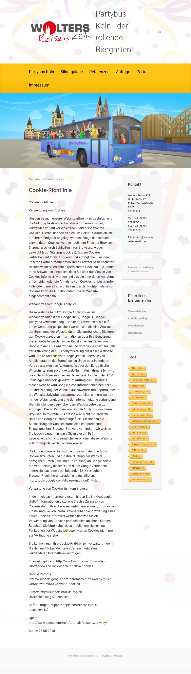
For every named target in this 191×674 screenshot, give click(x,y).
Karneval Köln (138, 468)
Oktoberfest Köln (139, 438)
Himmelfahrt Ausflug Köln (143, 380)
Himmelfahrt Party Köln (142, 462)
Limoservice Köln (139, 427)
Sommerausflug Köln (141, 415)
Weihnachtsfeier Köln (141, 403)
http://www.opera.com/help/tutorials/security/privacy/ (68, 623)
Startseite (34, 179)
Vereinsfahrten (137, 311)
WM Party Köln (138, 397)
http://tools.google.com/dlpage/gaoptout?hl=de (63, 480)
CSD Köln (136, 456)
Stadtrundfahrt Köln (141, 480)
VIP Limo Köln (138, 374)
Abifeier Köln (138, 368)
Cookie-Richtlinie (138, 271)
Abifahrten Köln (139, 433)
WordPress (118, 656)
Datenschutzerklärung (141, 267)
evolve (71, 656)
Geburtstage (135, 332)
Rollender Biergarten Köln (143, 444)
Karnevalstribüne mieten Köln (145, 421)
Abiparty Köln (138, 386)
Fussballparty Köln (140, 392)
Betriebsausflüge (138, 318)
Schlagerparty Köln (140, 474)
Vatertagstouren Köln (141, 409)
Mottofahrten (136, 325)
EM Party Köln (138, 450)
